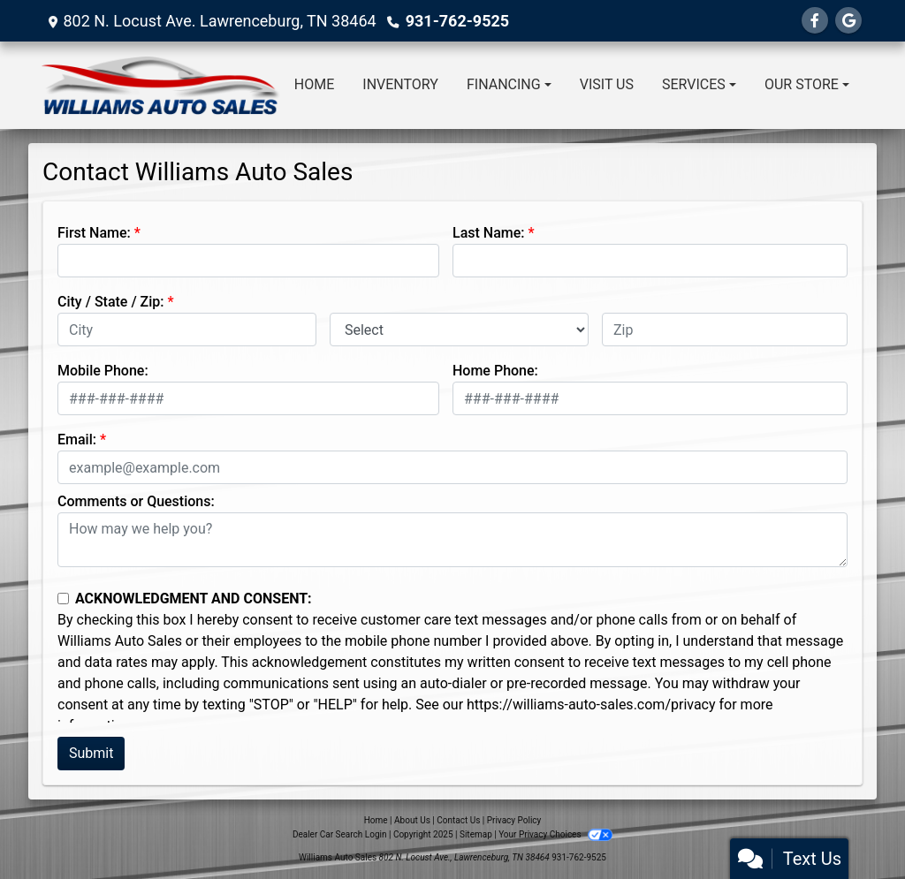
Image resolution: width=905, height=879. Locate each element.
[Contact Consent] (63, 598)
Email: (76, 439)
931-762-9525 (457, 20)
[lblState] (459, 329)
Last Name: (488, 232)
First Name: (94, 232)
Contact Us (458, 820)
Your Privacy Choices (555, 834)
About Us (412, 820)
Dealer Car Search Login (340, 834)
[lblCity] (186, 329)
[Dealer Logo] (161, 85)
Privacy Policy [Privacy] (514, 820)
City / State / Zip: (110, 301)
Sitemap (476, 834)
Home (376, 820)
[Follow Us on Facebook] (815, 20)
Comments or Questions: (136, 501)
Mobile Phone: (102, 370)
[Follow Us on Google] (848, 20)
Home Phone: (495, 370)
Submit (91, 753)
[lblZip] (725, 329)
